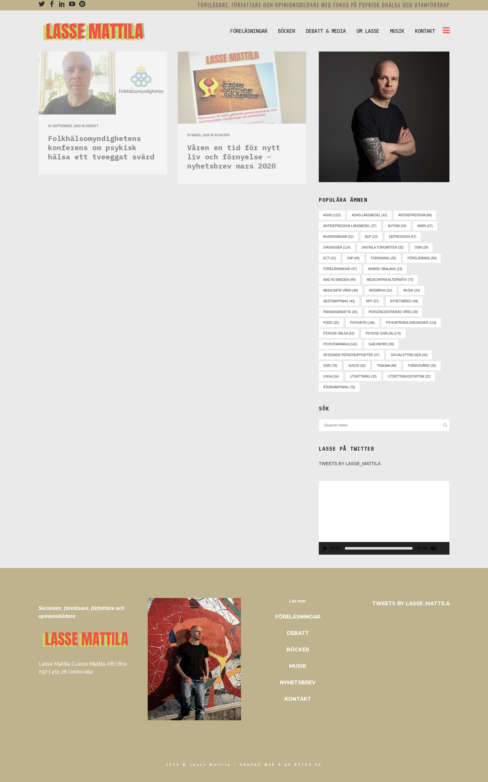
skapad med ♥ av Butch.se (281, 765)
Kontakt (298, 699)
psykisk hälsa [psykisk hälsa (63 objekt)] (338, 333)
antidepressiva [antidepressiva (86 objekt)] (415, 215)
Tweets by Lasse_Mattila (350, 463)
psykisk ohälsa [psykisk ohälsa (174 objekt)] (383, 333)
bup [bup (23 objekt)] (371, 236)
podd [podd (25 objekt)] (331, 322)
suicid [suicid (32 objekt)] (356, 365)
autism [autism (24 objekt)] (397, 226)
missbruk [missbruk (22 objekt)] (380, 290)
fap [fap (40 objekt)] (353, 258)
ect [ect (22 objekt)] (329, 258)
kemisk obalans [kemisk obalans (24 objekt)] (385, 269)
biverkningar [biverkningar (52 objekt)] (338, 236)
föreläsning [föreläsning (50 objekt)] (421, 258)
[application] (384, 517)
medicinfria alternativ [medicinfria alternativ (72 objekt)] (390, 279)
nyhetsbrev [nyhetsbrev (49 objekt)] (404, 301)
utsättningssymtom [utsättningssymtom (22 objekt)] (409, 376)
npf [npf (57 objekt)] (372, 301)
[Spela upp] (325, 548)
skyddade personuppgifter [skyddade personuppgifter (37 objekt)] (351, 355)
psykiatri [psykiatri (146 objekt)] (362, 322)
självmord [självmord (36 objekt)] (381, 344)
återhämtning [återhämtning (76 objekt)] (339, 387)
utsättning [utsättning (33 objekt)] (363, 376)
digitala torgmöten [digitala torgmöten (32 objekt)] (383, 247)
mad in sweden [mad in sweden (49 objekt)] (339, 279)
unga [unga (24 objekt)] (331, 376)
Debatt (298, 633)
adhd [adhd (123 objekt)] (331, 215)
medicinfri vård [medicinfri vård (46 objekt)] (340, 290)
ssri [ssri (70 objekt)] (330, 365)
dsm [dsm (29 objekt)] (421, 247)
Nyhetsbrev (298, 683)
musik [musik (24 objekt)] (411, 290)
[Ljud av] (433, 548)
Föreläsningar (297, 617)
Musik (297, 666)
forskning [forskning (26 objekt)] (383, 258)
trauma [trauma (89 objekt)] (386, 365)
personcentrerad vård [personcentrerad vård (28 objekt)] (393, 312)
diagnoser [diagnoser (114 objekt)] (336, 247)
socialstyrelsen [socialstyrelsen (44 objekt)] (409, 355)
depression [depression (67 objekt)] (402, 236)
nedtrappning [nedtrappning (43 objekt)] (339, 301)
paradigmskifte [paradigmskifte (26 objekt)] (340, 312)
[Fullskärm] (445, 548)
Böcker (298, 650)
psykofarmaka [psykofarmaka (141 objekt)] (340, 344)
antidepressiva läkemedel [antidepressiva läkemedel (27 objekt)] (349, 226)
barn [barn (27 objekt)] (425, 226)
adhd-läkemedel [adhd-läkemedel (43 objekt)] (369, 215)
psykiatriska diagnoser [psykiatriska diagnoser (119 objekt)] (411, 322)
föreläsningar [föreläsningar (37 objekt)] (340, 269)
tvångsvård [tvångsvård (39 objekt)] (422, 365)
